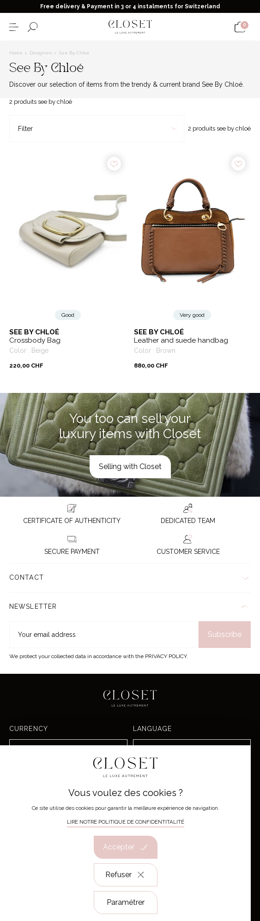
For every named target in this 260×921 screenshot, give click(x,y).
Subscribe (225, 634)
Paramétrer (126, 902)
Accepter (125, 847)
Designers (42, 52)
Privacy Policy (166, 656)
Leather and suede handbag (181, 341)
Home (16, 52)
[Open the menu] (13, 27)
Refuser (125, 874)
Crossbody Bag (34, 341)
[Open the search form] (32, 27)
